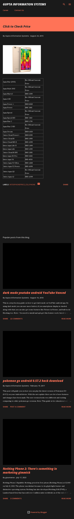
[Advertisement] (37, 211)
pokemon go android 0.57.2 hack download (33, 381)
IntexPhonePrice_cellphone (22, 184)
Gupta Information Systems (24, 4)
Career (5, 10)
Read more (66, 319)
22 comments (16, 319)
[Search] (64, 4)
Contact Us (19, 10)
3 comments (15, 498)
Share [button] (65, 184)
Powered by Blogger (37, 512)
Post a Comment (18, 407)
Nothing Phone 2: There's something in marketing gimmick (30, 470)
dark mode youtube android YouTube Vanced (34, 293)
